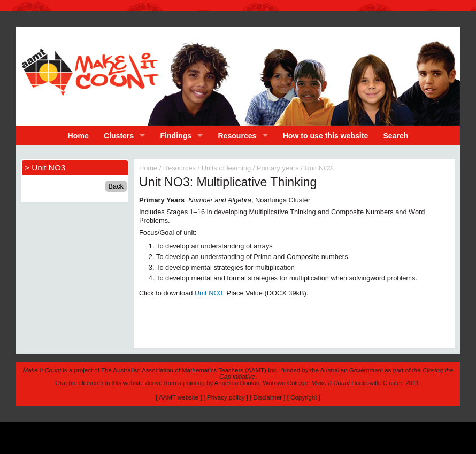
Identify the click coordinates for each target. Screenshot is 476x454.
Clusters (119, 135)
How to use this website (325, 135)
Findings (176, 135)
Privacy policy (225, 397)
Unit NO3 (209, 293)
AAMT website (178, 397)
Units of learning (226, 168)
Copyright (303, 397)
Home (78, 135)
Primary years (278, 168)
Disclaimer (267, 397)
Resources (237, 135)
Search (395, 135)
